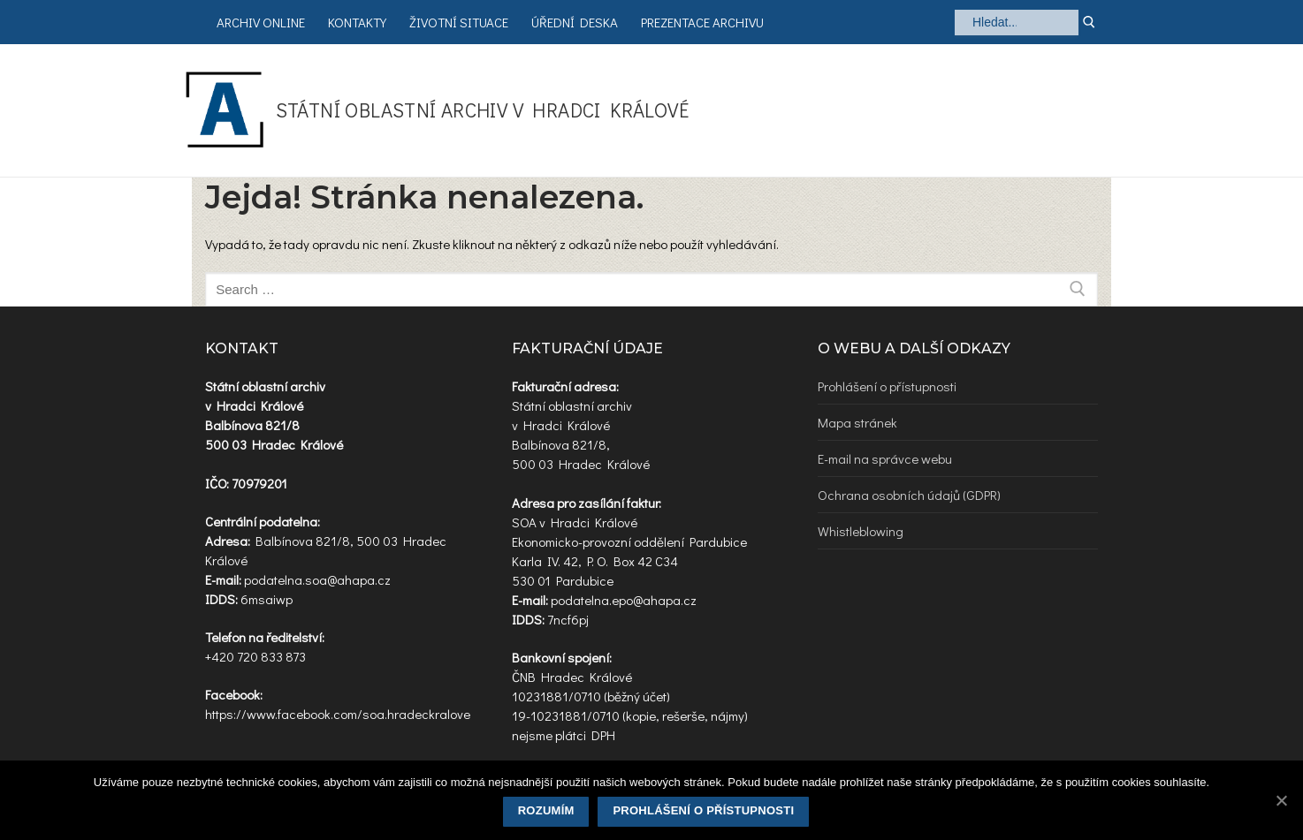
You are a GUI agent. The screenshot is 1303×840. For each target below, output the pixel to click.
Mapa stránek (857, 422)
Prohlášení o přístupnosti (887, 386)
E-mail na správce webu (885, 458)
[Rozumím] (1281, 800)
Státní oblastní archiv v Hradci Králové (483, 110)
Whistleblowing (860, 531)
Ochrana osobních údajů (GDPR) (909, 494)
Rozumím (546, 810)
